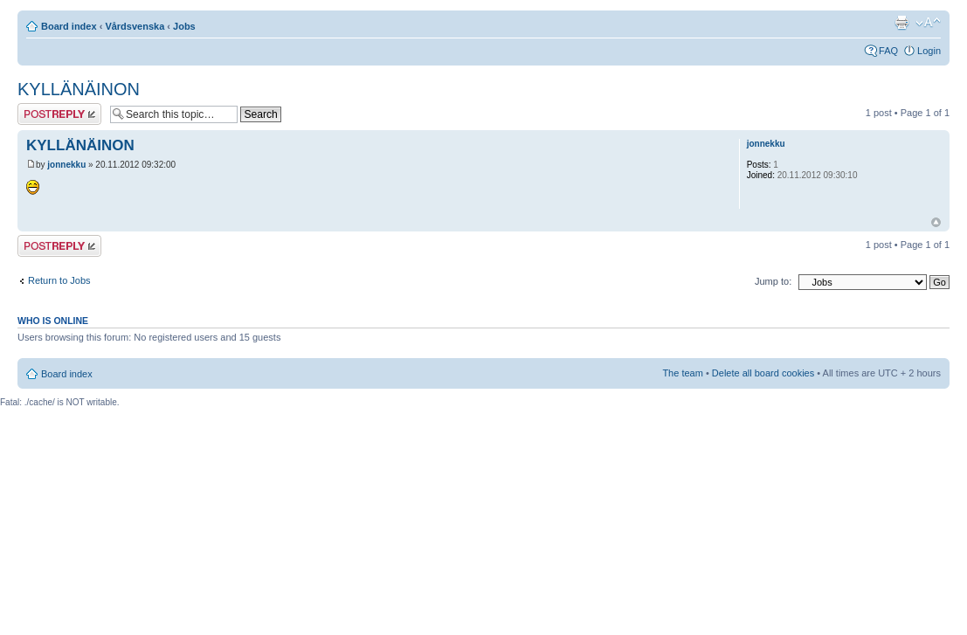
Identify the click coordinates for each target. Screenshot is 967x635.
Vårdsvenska (134, 26)
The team (682, 373)
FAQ (888, 50)
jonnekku (66, 164)
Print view (901, 23)
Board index (69, 26)
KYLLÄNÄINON (78, 89)
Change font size (928, 23)
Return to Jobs (59, 280)
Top (936, 222)
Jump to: (773, 281)
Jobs (184, 26)
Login (929, 50)
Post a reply (59, 114)
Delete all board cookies (763, 373)
